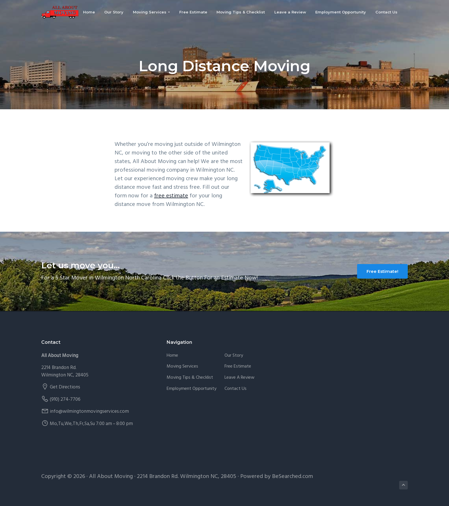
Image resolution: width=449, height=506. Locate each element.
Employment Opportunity (191, 388)
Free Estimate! (382, 271)
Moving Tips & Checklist (190, 377)
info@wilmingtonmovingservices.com (89, 411)
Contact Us (235, 388)
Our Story (233, 355)
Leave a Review (239, 377)
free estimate (171, 196)
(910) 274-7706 (65, 399)
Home (172, 355)
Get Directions (65, 387)
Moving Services (182, 366)
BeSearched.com (292, 476)
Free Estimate (237, 366)
